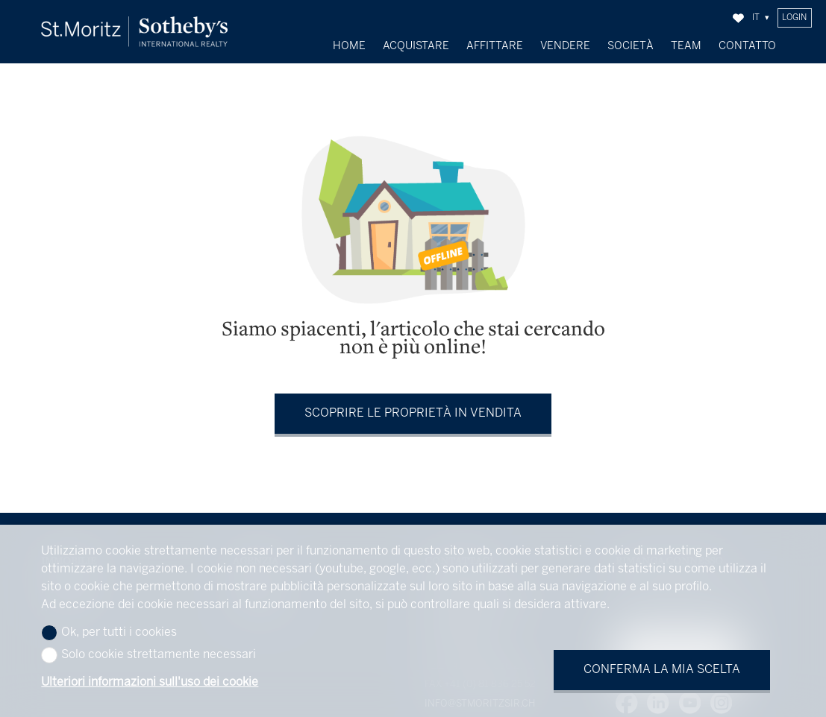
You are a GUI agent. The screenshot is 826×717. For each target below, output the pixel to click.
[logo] (134, 31)
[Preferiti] (738, 18)
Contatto (747, 46)
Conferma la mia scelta (661, 669)
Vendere (565, 46)
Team (686, 46)
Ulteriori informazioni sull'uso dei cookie (149, 682)
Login (794, 18)
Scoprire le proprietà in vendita (413, 410)
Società (630, 46)
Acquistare (416, 46)
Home (349, 46)
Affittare (494, 46)
